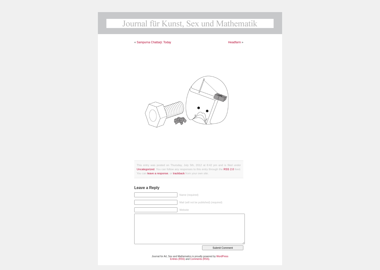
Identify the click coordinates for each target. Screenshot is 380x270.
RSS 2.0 (229, 169)
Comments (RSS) (199, 259)
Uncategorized (145, 169)
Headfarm (234, 42)
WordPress (222, 256)
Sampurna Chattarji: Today (154, 42)
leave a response (157, 173)
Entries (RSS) (177, 259)
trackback (178, 173)
